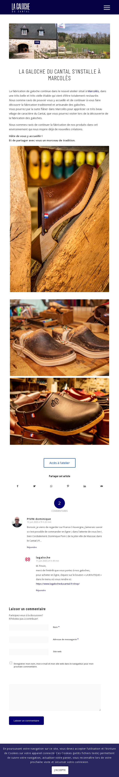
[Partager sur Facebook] (17, 486)
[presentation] (33, 675)
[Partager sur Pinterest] (68, 486)
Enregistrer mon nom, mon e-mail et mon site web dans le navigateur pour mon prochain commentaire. (53, 665)
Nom (56, 627)
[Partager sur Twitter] (34, 486)
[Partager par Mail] (101, 486)
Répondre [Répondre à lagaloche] (41, 590)
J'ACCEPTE (59, 770)
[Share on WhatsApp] (51, 486)
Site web (57, 651)
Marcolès (93, 91)
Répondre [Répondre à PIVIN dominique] (32, 547)
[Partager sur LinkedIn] (84, 486)
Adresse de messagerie (66, 639)
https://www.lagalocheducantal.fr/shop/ (58, 583)
